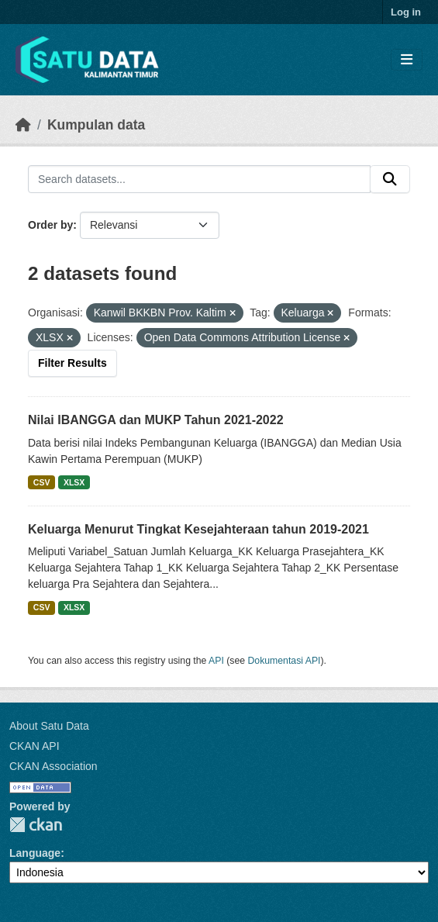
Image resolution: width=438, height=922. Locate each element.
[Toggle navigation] (406, 60)
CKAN (35, 825)
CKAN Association (53, 766)
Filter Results (72, 363)
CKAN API (34, 746)
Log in (406, 12)
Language (34, 853)
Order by (50, 225)
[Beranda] (23, 125)
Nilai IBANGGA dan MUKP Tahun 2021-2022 (156, 419)
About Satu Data (49, 726)
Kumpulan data (96, 125)
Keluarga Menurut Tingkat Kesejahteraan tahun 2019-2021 (198, 529)
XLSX (74, 482)
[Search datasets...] (199, 179)
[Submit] (390, 179)
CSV (41, 482)
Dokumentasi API (284, 660)
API (216, 660)
